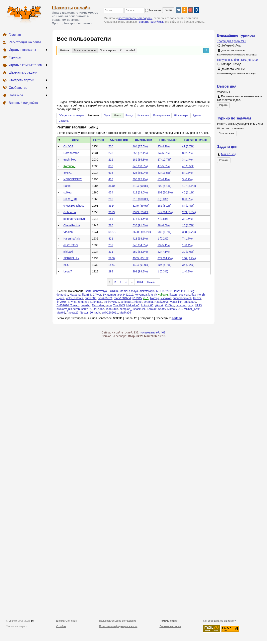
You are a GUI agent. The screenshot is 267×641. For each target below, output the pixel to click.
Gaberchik (69, 212)
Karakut (151, 309)
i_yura (60, 298)
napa (109, 305)
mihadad (181, 305)
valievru (163, 294)
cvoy (190, 305)
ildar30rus (112, 309)
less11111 (180, 291)
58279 (112, 232)
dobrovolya (100, 291)
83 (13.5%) (164, 172)
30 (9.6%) (188, 251)
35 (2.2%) (188, 264)
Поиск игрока (108, 50)
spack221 (139, 309)
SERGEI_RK (71, 258)
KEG (66, 264)
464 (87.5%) (140, 146)
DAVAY (97, 294)
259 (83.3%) (140, 251)
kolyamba (141, 294)
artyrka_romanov (78, 301)
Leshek (13, 620)
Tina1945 (119, 305)
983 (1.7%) (164, 232)
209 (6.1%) (164, 185)
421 (110, 238)
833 (110, 166)
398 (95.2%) (140, 179)
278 (110, 153)
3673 (111, 212)
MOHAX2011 (164, 291)
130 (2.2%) (189, 258)
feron (76, 309)
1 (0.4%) (187, 245)
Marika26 (125, 312)
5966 (111, 258)
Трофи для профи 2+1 (231, 41)
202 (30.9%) (165, 192)
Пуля (107, 115)
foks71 (67, 172)
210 (110, 199)
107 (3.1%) (189, 185)
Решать (223, 160)
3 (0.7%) (187, 179)
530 (110, 146)
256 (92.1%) (140, 153)
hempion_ (126, 309)
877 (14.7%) (165, 258)
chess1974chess (73, 205)
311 (110, 251)
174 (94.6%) (140, 218)
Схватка (63, 120)
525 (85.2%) (140, 172)
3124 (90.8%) (141, 185)
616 (110, 172)
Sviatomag (109, 294)
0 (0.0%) (162, 199)
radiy (97, 312)
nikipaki (68, 251)
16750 (140, 282)
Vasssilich (176, 301)
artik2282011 (110, 312)
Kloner (138, 301)
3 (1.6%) (187, 218)
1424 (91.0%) (141, 264)
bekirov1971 (111, 301)
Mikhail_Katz (192, 309)
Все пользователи (85, 50)
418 (110, 179)
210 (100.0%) (141, 199)
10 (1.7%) (188, 225)
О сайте (61, 626)
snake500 (190, 301)
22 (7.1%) (163, 251)
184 (110, 218)
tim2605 (61, 301)
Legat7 (67, 271)
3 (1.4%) (187, 159)
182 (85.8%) (140, 159)
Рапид (129, 115)
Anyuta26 (72, 312)
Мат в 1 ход (228, 154)
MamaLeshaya (129, 291)
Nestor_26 (86, 312)
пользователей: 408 (152, 332)
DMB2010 (62, 305)
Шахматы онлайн (71, 7)
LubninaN (96, 301)
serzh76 (86, 309)
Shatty (162, 309)
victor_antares (74, 298)
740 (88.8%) (140, 166)
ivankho (85, 305)
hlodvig (154, 298)
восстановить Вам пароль (135, 18)
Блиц (117, 115)
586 (110, 225)
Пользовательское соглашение (117, 620)
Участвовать (226, 133)
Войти (168, 10)
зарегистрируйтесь (151, 21)
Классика (143, 115)
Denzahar (98, 305)
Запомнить (153, 10)
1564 (111, 264)
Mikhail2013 (174, 309)
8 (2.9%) (187, 153)
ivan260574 (105, 298)
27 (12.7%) (164, 159)
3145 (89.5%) (141, 205)
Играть (223, 105)
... (132, 282)
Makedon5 (132, 305)
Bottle (67, 185)
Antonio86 (147, 305)
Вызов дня (226, 86)
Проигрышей (168, 139)
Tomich (74, 305)
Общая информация (71, 115)
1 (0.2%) (162, 238)
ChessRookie (71, 225)
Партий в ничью (195, 139)
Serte (88, 291)
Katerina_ (69, 166)
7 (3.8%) (162, 218)
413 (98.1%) (140, 238)
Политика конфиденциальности (118, 626)
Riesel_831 (70, 199)
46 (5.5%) (188, 166)
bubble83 (90, 298)
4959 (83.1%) (141, 258)
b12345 (137, 298)
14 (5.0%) (163, 153)
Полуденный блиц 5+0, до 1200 (237, 59)
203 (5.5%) (189, 212)
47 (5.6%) (163, 166)
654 (110, 192)
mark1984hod (122, 298)
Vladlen (68, 232)
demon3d (62, 294)
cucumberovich (182, 298)
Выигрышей (143, 139)
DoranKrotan (71, 153)
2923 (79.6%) (141, 212)
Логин (76, 139)
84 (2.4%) (188, 205)
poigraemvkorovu (74, 218)
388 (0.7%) (189, 232)
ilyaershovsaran (179, 294)
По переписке (161, 115)
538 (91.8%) (140, 225)
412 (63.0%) (140, 192)
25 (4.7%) (163, 146)
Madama (75, 294)
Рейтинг (65, 50)
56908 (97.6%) (142, 232)
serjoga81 (127, 301)
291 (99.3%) (140, 271)
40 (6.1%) (188, 192)
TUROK (113, 291)
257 (110, 245)
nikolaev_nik (64, 309)
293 (110, 271)
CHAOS (68, 146)
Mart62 (60, 312)
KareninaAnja (71, 238)
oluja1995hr (70, 245)
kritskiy (152, 294)
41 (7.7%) (188, 146)
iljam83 (86, 294)
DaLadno (98, 309)
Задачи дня (227, 147)
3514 (111, 205)
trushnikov (69, 159)
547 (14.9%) (165, 212)
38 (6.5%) (163, 225)
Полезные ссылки (170, 626)
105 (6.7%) (164, 264)
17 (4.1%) (163, 179)
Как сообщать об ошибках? (219, 620)
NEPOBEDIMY (72, 179)
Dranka (148, 301)
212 (110, 159)
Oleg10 (192, 291)
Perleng (177, 318)
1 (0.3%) (162, 271)
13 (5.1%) (163, 245)
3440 (111, 185)
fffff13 (198, 305)
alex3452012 (125, 294)
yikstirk (159, 305)
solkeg (67, 192)
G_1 (145, 298)
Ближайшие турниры (236, 35)
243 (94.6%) (140, 245)
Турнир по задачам (234, 118)
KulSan (169, 305)
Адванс (197, 115)
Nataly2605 (161, 301)
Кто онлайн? (127, 50)
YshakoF (165, 298)
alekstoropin (147, 291)
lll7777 (197, 298)
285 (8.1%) (164, 205)
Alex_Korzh (197, 294)
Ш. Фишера (181, 115)
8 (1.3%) (187, 172)
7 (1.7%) (187, 238)
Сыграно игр (119, 139)
